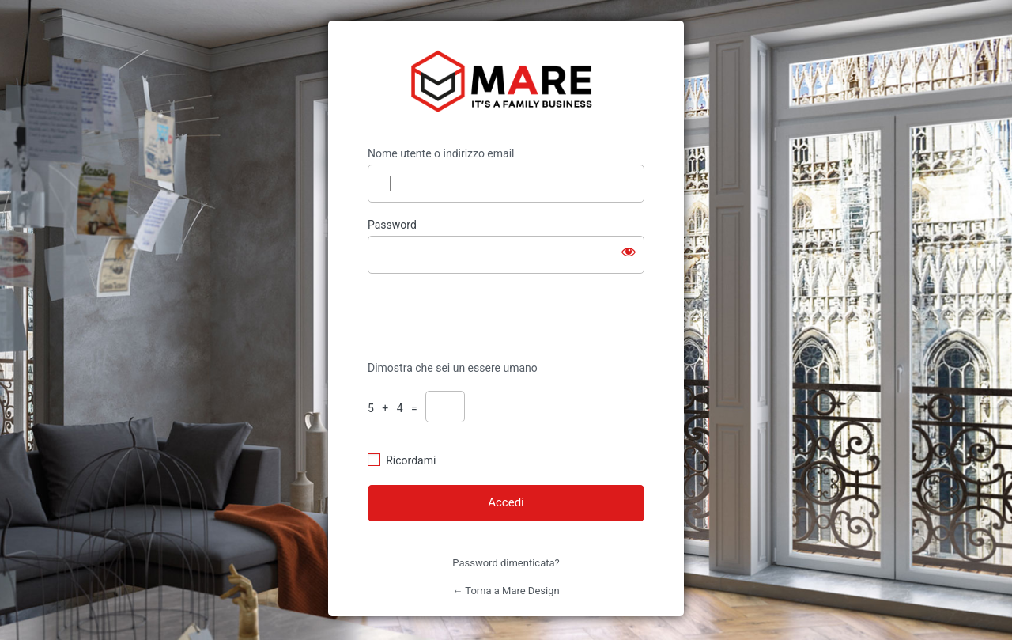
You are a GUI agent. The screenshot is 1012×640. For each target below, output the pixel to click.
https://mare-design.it (506, 84)
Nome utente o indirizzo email (441, 153)
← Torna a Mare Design (505, 590)
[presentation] (476, 315)
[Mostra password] (628, 251)
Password (392, 224)
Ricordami (411, 460)
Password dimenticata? (505, 563)
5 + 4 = (395, 408)
